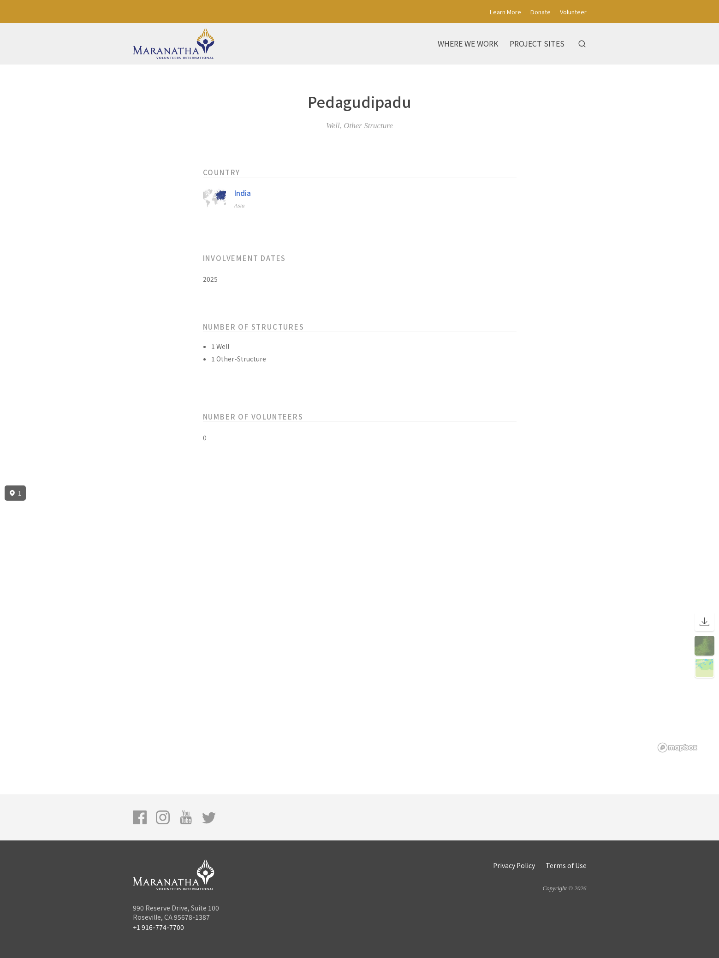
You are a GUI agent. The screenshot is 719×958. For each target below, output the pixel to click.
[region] (359, 619)
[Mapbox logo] (677, 747)
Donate (540, 11)
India (242, 193)
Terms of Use (566, 865)
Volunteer (573, 11)
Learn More (505, 11)
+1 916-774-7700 (158, 927)
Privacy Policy (514, 865)
